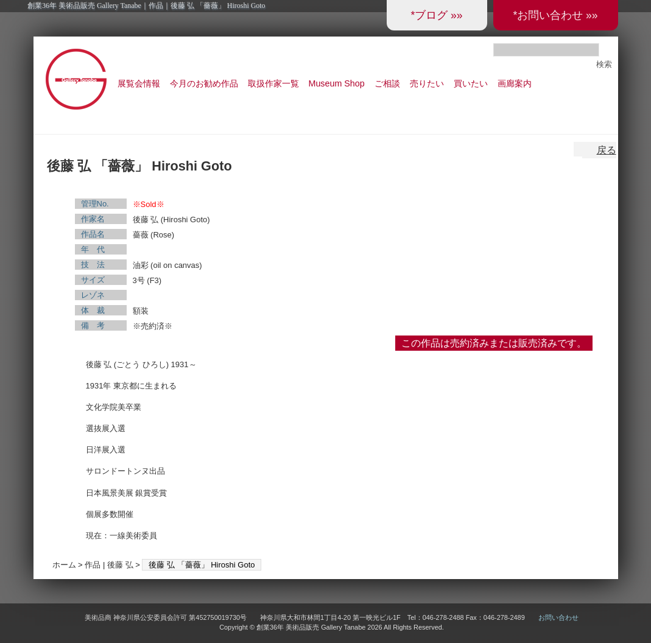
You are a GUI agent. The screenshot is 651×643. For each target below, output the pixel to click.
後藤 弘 (120, 564)
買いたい (471, 83)
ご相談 (387, 83)
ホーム (64, 564)
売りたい (427, 83)
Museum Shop (337, 83)
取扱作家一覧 (273, 83)
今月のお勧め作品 (204, 83)
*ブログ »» (436, 15)
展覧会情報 (139, 83)
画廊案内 (515, 83)
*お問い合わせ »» (555, 15)
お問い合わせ (558, 617)
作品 (92, 564)
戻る (606, 150)
